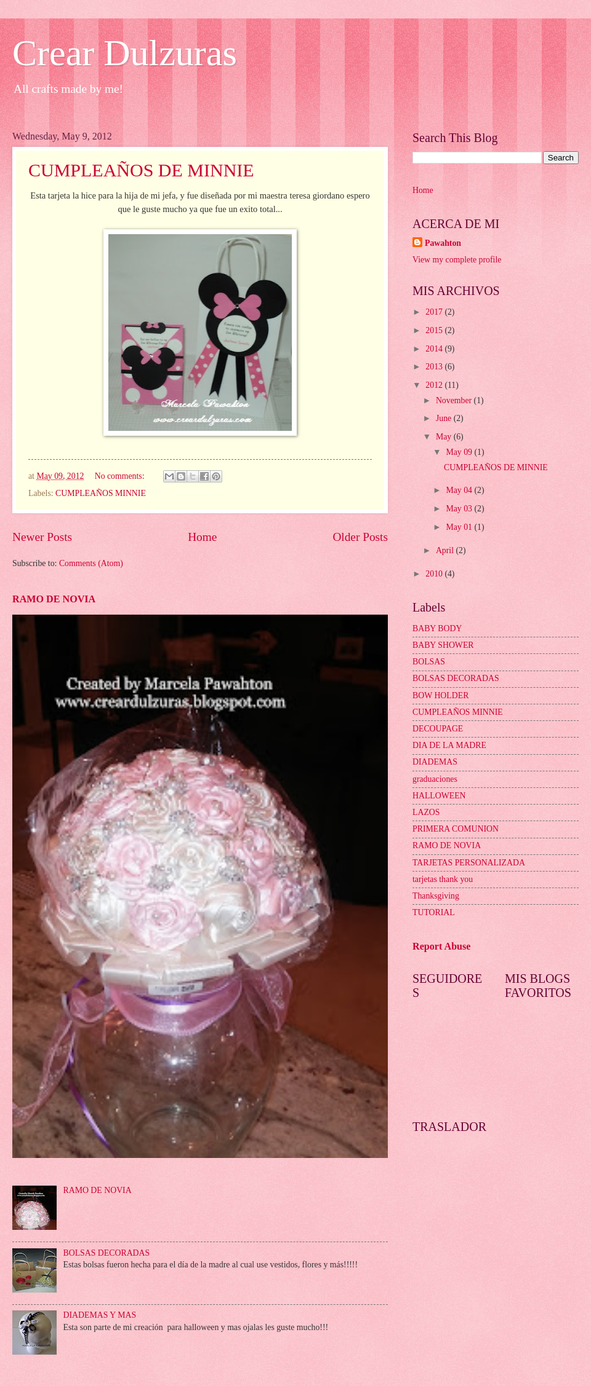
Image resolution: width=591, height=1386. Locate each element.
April (446, 550)
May (445, 436)
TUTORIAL (433, 912)
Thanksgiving (435, 895)
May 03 (460, 508)
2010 (434, 573)
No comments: (121, 476)
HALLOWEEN (439, 795)
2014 (434, 348)
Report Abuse (441, 946)
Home (202, 536)
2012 (434, 385)
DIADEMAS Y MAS (100, 1315)
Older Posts (360, 536)
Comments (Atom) (91, 563)
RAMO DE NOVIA (53, 599)
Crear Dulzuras (124, 53)
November (455, 400)
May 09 (460, 452)
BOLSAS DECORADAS (106, 1253)
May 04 (460, 490)
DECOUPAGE (437, 728)
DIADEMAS (434, 761)
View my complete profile (456, 259)
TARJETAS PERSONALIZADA (468, 862)
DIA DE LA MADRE (449, 745)
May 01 (460, 527)
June (445, 418)
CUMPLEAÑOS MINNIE (100, 493)
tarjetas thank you (442, 879)
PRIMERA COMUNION (455, 828)
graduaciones (434, 779)
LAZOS (426, 812)
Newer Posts (42, 536)
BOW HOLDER (440, 695)
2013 (434, 366)
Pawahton (443, 243)
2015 (434, 330)
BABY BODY (437, 628)
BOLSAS (428, 661)
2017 (434, 312)
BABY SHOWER (443, 645)
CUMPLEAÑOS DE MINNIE (141, 170)
